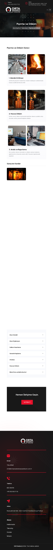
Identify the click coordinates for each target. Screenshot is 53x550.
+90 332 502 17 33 (12, 491)
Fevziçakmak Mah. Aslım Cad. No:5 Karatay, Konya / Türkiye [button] (38, 4)
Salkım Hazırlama (26, 347)
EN (47, 10)
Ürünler (9, 532)
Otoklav (26, 360)
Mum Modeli (26, 335)
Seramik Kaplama (26, 353)
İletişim (9, 536)
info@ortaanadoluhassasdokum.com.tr (19, 469)
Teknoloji (24, 28)
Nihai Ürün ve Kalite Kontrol (26, 372)
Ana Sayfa (16, 28)
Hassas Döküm (26, 366)
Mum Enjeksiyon (26, 341)
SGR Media (17, 546)
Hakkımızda (11, 524)
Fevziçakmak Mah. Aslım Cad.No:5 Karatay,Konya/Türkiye (25, 511)
